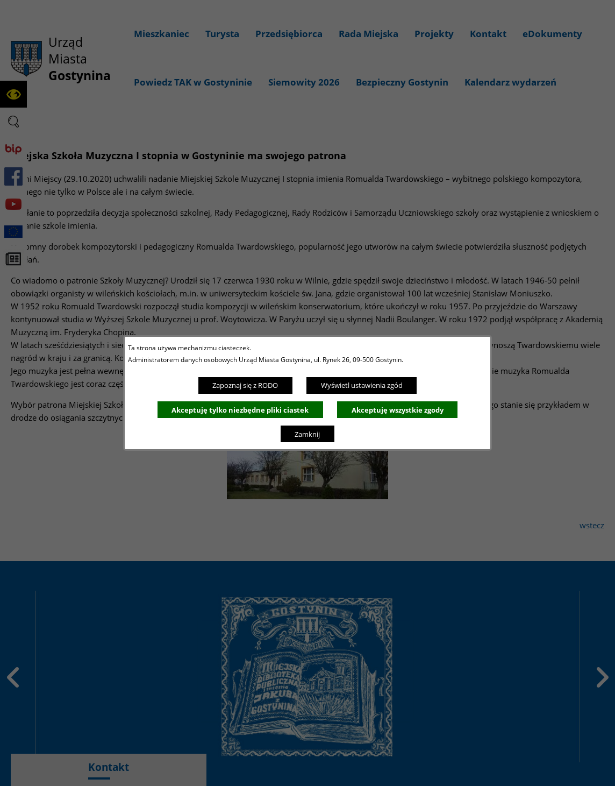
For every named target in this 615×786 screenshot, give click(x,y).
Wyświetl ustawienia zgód (362, 385)
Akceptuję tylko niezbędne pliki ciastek (240, 410)
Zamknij (307, 434)
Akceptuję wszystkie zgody (398, 410)
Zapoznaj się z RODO (245, 385)
